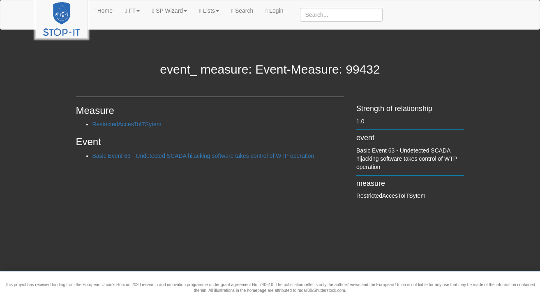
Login (274, 10)
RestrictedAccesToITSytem (127, 124)
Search (242, 10)
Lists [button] (209, 10)
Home (103, 10)
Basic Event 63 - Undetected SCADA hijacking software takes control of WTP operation (203, 156)
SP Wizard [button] (169, 10)
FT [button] (132, 10)
